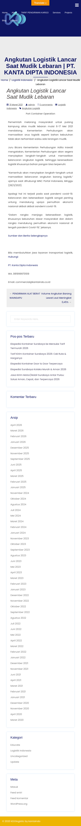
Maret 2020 (17, 720)
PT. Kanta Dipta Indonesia (23, 265)
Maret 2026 (17, 430)
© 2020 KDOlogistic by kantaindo (21, 821)
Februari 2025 (18, 481)
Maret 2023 (16, 578)
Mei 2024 (15, 515)
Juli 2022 (15, 623)
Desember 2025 (19, 447)
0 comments (46, 104)
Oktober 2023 (18, 544)
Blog (4, 20)
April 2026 (16, 425)
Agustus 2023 (18, 555)
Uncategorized (18, 756)
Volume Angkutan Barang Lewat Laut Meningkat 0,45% (56, 298)
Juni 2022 (15, 629)
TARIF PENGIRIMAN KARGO (35, 12)
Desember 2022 (19, 595)
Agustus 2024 (18, 504)
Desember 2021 (19, 663)
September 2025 (20, 459)
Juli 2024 (15, 510)
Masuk (14, 787)
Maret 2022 (16, 646)
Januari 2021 (17, 697)
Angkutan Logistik (31, 108)
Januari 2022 (17, 657)
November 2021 (19, 669)
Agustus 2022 (18, 618)
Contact (13, 20)
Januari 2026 (18, 442)
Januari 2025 (18, 487)
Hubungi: (13, 256)
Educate (15, 745)
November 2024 (19, 493)
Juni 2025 (16, 464)
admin (31, 104)
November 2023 (19, 538)
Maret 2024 (17, 521)
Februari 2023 (18, 584)
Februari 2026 (18, 436)
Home (4, 12)
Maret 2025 (17, 476)
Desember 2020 (19, 703)
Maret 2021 (16, 686)
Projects (68, 12)
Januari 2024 (18, 532)
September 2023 (20, 549)
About (14, 12)
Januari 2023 (18, 589)
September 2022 (20, 612)
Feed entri (16, 792)
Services (57, 12)
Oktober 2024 (18, 498)
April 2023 (16, 572)
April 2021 (15, 680)
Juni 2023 (15, 561)
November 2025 (19, 453)
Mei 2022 (15, 635)
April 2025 (16, 470)
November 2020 (19, 708)
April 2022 (16, 640)
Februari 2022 (18, 651)
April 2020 (16, 714)
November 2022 (19, 600)
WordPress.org (18, 804)
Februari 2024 (18, 527)
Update (14, 762)
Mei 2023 (15, 567)
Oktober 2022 (18, 606)
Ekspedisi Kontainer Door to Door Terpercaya (36, 363)
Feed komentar (19, 798)
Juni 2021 (15, 674)
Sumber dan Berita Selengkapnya (27, 235)
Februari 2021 (18, 691)
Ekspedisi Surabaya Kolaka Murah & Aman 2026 (38, 369)
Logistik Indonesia (22, 80)
